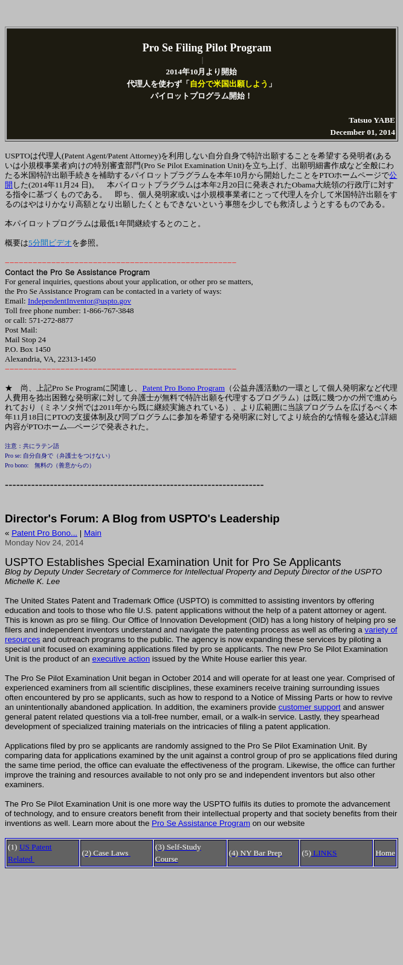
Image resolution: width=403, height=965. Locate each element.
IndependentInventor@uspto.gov (79, 300)
